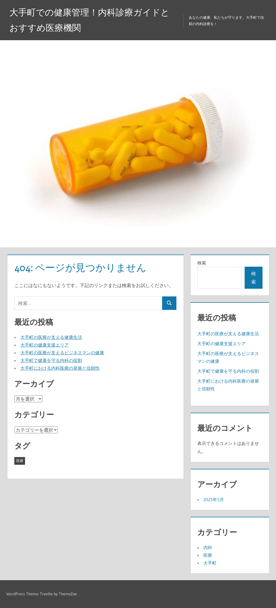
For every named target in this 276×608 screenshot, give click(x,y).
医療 (207, 555)
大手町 (210, 563)
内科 (207, 547)
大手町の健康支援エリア (44, 345)
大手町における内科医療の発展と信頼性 (60, 368)
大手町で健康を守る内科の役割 (51, 360)
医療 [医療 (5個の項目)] (19, 460)
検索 (201, 263)
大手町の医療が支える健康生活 (51, 337)
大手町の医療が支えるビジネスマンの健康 (62, 352)
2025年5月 (213, 499)
